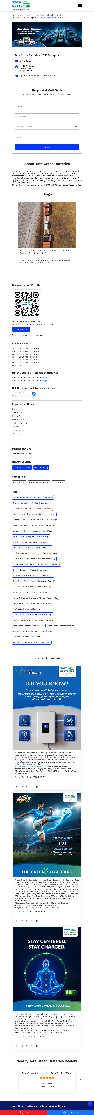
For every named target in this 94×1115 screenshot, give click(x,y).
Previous (14, 239)
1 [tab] (47, 44)
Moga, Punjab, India (21, 396)
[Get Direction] (34, 395)
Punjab (45, 378)
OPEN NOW (49, 75)
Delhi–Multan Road (22, 467)
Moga (44, 380)
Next (80, 239)
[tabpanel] (47, 34)
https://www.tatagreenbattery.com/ (31, 766)
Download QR (21, 329)
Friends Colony (41, 467)
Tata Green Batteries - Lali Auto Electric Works (47, 1073)
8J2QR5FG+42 (18, 393)
